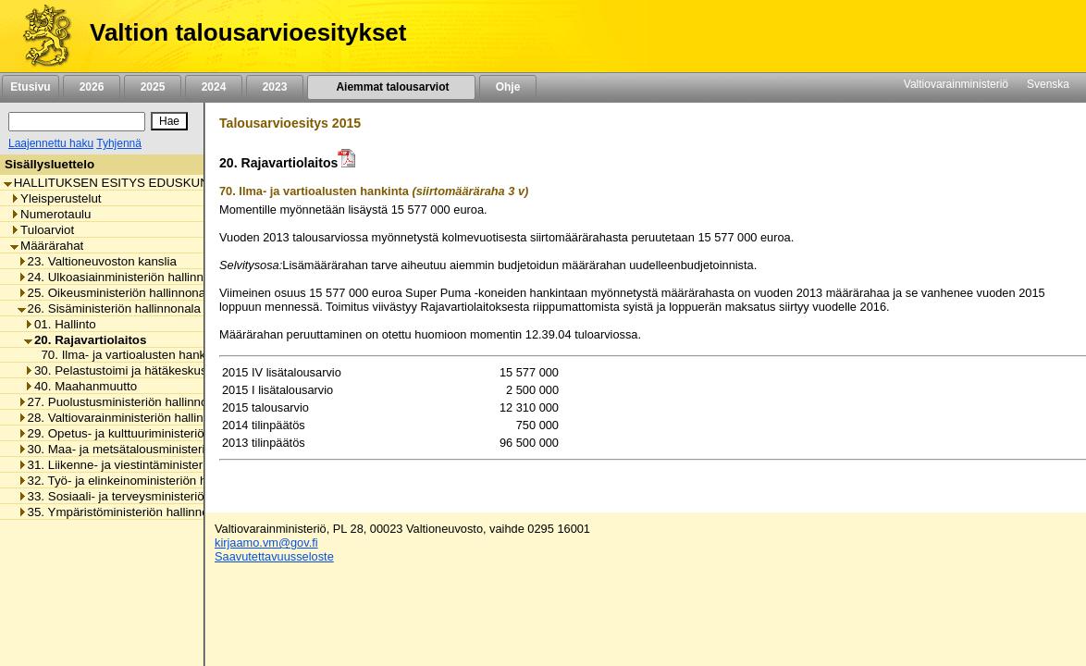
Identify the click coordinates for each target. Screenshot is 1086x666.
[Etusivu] (40, 36)
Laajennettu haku (50, 143)
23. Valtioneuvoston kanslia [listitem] (97, 261)
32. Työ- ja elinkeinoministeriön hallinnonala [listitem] (142, 480)
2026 (91, 86)
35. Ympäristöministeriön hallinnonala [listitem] (125, 512)
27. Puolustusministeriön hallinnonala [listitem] (124, 402)
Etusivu (30, 86)
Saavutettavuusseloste (274, 556)
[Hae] (169, 121)
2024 (213, 86)
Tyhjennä (119, 143)
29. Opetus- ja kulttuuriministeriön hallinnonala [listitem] (149, 433)
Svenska (1048, 84)
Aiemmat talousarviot (391, 86)
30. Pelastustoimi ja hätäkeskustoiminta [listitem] (137, 370)
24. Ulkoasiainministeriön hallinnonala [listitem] (126, 277)
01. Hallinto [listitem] (60, 324)
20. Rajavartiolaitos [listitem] (85, 340)
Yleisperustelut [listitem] (55, 198)
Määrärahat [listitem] (46, 246)
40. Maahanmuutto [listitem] (80, 386)
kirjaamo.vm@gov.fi (266, 542)
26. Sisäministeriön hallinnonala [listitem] (109, 308)
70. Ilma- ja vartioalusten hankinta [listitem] (128, 355)
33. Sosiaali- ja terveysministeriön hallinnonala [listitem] (149, 496)
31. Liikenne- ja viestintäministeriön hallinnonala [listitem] (153, 465)
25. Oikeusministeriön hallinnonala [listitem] (117, 293)
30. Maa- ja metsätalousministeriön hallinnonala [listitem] (153, 449)
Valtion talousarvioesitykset (248, 32)
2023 (274, 86)
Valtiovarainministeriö (956, 84)
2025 (152, 86)
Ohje (507, 86)
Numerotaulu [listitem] (50, 214)
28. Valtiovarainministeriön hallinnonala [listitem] (129, 418)
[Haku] (76, 121)
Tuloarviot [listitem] (42, 230)
